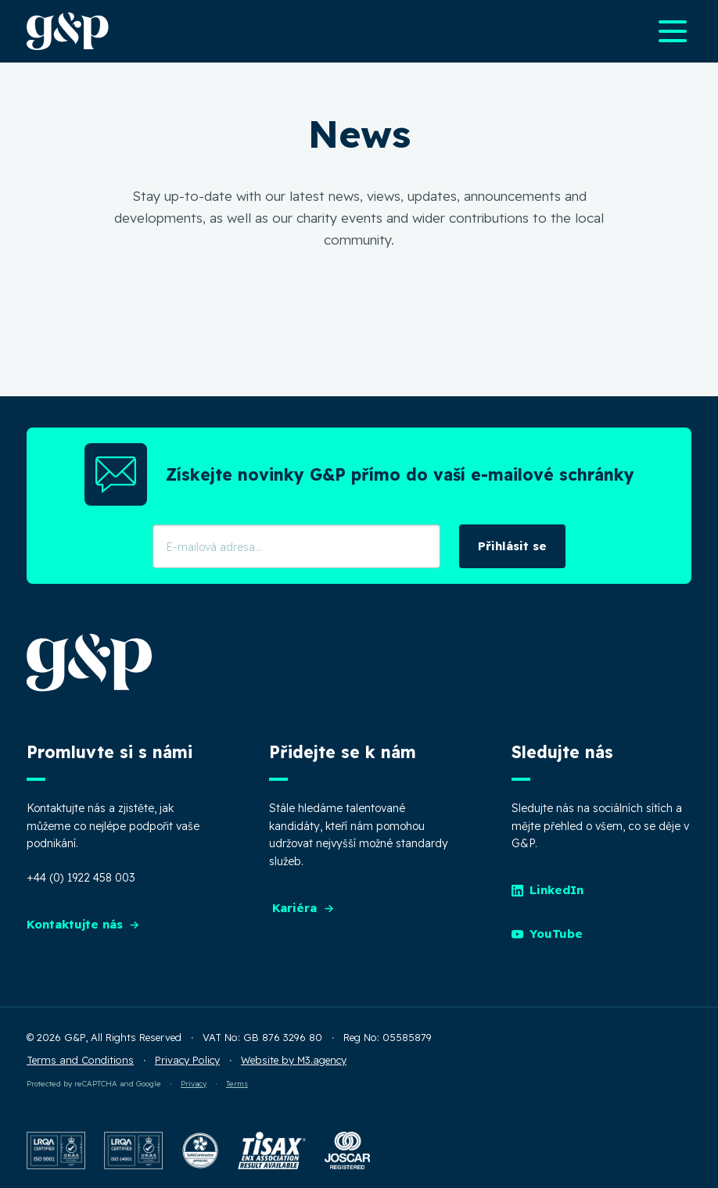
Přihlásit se (512, 546)
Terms (237, 1083)
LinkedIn (547, 889)
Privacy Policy (187, 1060)
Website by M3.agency (293, 1060)
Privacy (193, 1083)
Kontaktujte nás (84, 924)
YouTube (547, 933)
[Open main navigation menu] (672, 31)
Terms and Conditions (80, 1060)
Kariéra (303, 907)
